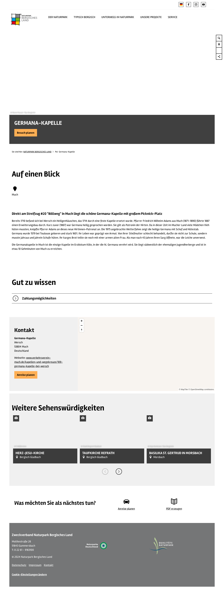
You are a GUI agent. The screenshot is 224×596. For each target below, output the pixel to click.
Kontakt (48, 565)
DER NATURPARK (58, 17)
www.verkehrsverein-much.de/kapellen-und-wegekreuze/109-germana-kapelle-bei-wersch (38, 362)
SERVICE (172, 17)
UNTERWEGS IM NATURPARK (117, 17)
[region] (146, 354)
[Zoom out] (81, 325)
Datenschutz (19, 565)
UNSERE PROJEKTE (151, 17)
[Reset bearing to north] (81, 330)
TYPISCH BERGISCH (84, 17)
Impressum (35, 565)
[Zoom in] (81, 321)
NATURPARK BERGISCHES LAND (37, 151)
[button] (188, 4)
